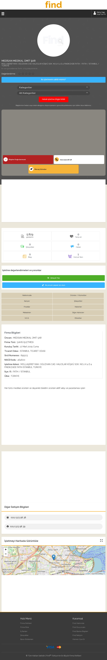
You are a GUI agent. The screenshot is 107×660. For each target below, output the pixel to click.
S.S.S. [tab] (27, 318)
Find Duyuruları (79, 627)
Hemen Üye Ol (79, 639)
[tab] (27, 247)
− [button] (6, 554)
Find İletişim (77, 635)
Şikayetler (24, 635)
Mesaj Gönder (38, 169)
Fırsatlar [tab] (27, 307)
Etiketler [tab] (78, 318)
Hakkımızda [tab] (27, 295)
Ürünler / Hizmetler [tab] (78, 295)
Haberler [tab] (78, 307)
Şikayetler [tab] (78, 301)
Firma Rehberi (26, 623)
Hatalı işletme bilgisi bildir (53, 99)
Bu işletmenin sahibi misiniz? (53, 80)
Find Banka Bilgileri (80, 631)
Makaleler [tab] (27, 313)
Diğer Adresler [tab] (78, 313)
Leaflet (87, 574)
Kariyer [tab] (27, 301)
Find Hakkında (78, 623)
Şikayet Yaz (53, 278)
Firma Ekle (24, 627)
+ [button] (6, 550)
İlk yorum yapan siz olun (53, 285)
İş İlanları (23, 631)
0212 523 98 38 (63, 159)
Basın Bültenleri (26, 639)
